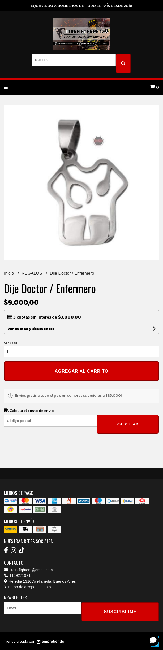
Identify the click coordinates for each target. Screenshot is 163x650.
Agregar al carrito (81, 371)
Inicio (9, 273)
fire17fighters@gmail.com (28, 570)
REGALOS (32, 273)
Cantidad (10, 343)
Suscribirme (120, 611)
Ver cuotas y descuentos (31, 328)
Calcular (127, 424)
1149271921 (17, 575)
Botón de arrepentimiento (27, 587)
